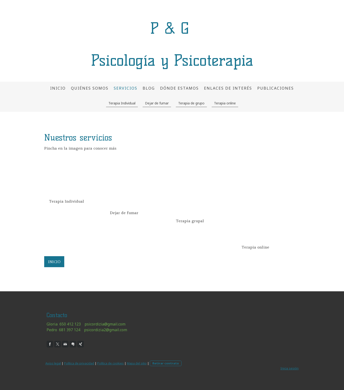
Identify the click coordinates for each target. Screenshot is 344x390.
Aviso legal (53, 363)
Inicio (58, 88)
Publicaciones (275, 88)
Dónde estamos (179, 88)
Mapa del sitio (137, 363)
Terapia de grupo (191, 103)
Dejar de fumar (157, 103)
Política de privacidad (79, 363)
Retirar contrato (165, 363)
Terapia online (225, 103)
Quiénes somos (89, 88)
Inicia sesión (289, 368)
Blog (149, 88)
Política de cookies (110, 363)
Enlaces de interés (228, 88)
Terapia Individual (121, 103)
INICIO (54, 261)
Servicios (125, 88)
